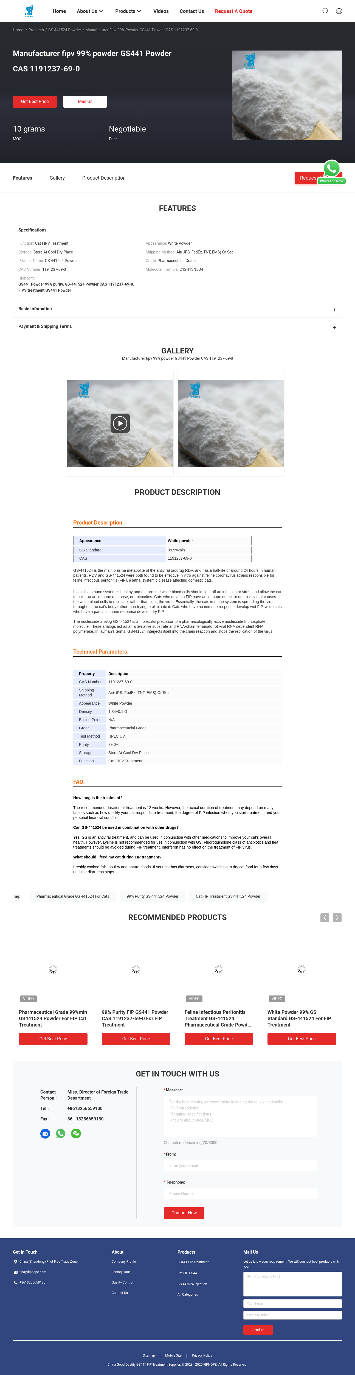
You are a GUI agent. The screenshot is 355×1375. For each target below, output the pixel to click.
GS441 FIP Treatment (193, 1262)
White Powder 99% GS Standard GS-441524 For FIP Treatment (299, 1018)
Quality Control (122, 1282)
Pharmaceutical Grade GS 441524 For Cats (72, 896)
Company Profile (124, 1262)
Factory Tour (121, 1272)
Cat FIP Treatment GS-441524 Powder (228, 896)
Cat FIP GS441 (188, 1273)
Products (36, 30)
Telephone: (175, 1182)
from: (171, 1154)
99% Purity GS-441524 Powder (153, 896)
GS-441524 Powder (64, 30)
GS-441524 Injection (192, 1284)
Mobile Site (173, 1355)
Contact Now (184, 1212)
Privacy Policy (202, 1355)
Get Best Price (35, 101)
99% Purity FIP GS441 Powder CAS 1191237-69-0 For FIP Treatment (135, 1018)
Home (18, 30)
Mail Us (85, 101)
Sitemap (149, 1355)
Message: (174, 1090)
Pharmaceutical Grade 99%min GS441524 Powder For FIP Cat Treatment (53, 1018)
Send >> (258, 1330)
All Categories (188, 1294)
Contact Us (120, 1293)
